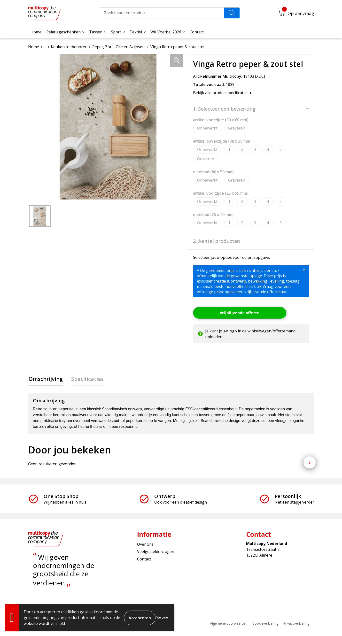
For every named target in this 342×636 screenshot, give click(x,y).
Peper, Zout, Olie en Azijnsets (119, 46)
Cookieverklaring (265, 624)
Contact (197, 32)
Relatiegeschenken (63, 32)
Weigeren (163, 617)
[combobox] (161, 13)
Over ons (145, 545)
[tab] (45, 379)
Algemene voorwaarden (229, 624)
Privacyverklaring (296, 624)
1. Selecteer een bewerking (224, 109)
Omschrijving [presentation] (45, 379)
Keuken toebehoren (69, 46)
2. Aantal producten (216, 241)
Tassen (95, 32)
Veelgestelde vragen (155, 552)
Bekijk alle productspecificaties (222, 92)
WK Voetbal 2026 (165, 32)
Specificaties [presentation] (86, 379)
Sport (116, 32)
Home (36, 32)
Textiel (136, 32)
